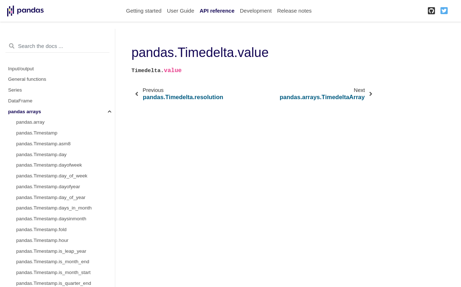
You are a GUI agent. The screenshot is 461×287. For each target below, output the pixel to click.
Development (256, 11)
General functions (27, 79)
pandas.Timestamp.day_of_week (52, 175)
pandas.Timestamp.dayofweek (49, 165)
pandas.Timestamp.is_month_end (52, 261)
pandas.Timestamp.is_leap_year (51, 251)
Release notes (294, 11)
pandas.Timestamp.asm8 (43, 143)
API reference (217, 11)
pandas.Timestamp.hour (42, 240)
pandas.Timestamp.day (41, 154)
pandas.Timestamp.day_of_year (50, 197)
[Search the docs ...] (57, 46)
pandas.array (30, 122)
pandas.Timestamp (36, 133)
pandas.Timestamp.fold (41, 229)
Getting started (143, 11)
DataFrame (20, 100)
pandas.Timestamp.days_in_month (54, 208)
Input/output (21, 68)
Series (15, 90)
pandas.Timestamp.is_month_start (53, 272)
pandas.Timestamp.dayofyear (48, 186)
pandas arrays (24, 111)
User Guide (180, 11)
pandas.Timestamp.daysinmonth (51, 218)
